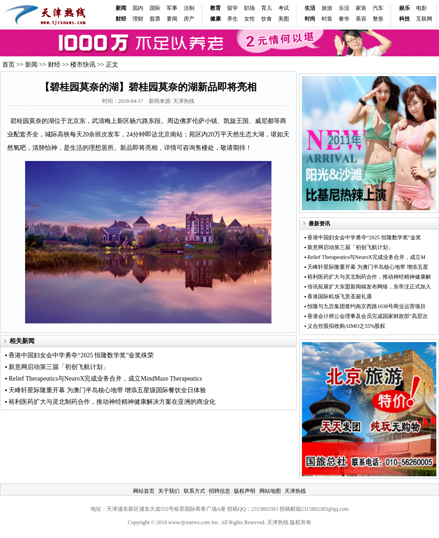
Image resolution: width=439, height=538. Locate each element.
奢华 (344, 19)
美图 (283, 19)
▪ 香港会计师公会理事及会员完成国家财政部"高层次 (366, 316)
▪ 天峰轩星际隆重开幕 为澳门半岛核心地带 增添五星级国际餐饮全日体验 (105, 390)
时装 (327, 19)
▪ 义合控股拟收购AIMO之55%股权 (344, 326)
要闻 (172, 19)
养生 (232, 19)
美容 (361, 19)
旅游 (327, 8)
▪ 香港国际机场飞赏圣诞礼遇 (338, 296)
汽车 (378, 8)
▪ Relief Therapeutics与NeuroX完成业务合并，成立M (365, 257)
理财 (138, 19)
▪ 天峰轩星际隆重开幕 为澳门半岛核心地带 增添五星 (366, 267)
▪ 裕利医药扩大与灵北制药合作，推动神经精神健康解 (367, 277)
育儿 (266, 8)
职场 (249, 8)
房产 (189, 19)
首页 (8, 64)
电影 (421, 8)
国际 (155, 8)
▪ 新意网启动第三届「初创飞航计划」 (57, 367)
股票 (155, 19)
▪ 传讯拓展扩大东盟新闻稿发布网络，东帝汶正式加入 (367, 287)
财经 (54, 64)
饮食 (266, 19)
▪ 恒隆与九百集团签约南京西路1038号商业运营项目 (365, 306)
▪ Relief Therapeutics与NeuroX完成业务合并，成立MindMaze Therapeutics (103, 378)
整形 (378, 19)
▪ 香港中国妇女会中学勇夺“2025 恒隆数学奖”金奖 (362, 237)
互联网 (424, 19)
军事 (172, 8)
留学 (232, 8)
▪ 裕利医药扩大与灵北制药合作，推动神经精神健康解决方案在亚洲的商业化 (110, 401)
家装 (361, 8)
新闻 (121, 8)
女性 (249, 19)
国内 (138, 8)
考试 (283, 8)
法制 (189, 8)
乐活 (344, 8)
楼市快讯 (82, 64)
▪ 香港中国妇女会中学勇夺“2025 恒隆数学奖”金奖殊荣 (79, 355)
